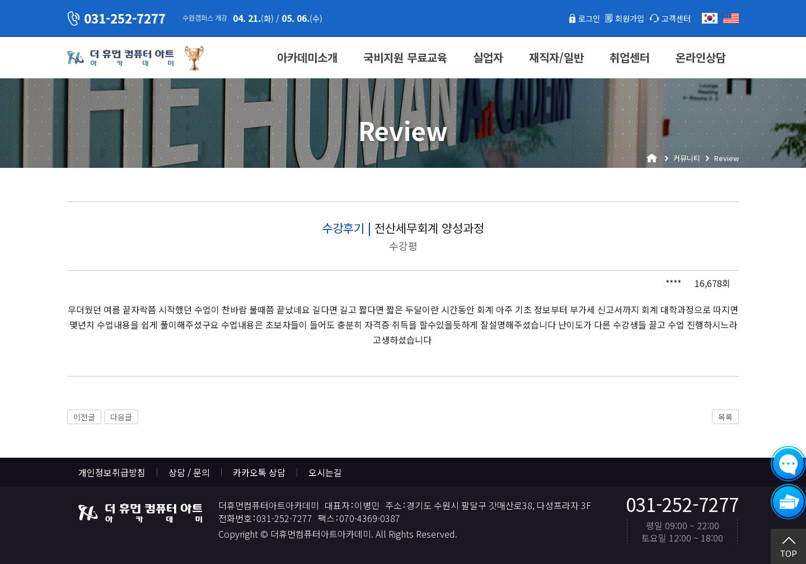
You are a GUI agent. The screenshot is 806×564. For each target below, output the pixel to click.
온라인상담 (701, 57)
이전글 (84, 416)
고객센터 (674, 18)
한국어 (710, 18)
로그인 (578, 18)
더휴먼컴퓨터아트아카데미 (120, 58)
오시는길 (325, 472)
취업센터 (630, 57)
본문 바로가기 (0, 0)
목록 (725, 416)
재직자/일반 (556, 57)
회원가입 (623, 18)
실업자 (488, 57)
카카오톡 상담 (259, 472)
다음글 (121, 416)
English (731, 18)
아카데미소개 (307, 57)
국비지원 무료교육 (405, 57)
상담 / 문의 (189, 472)
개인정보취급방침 (112, 472)
